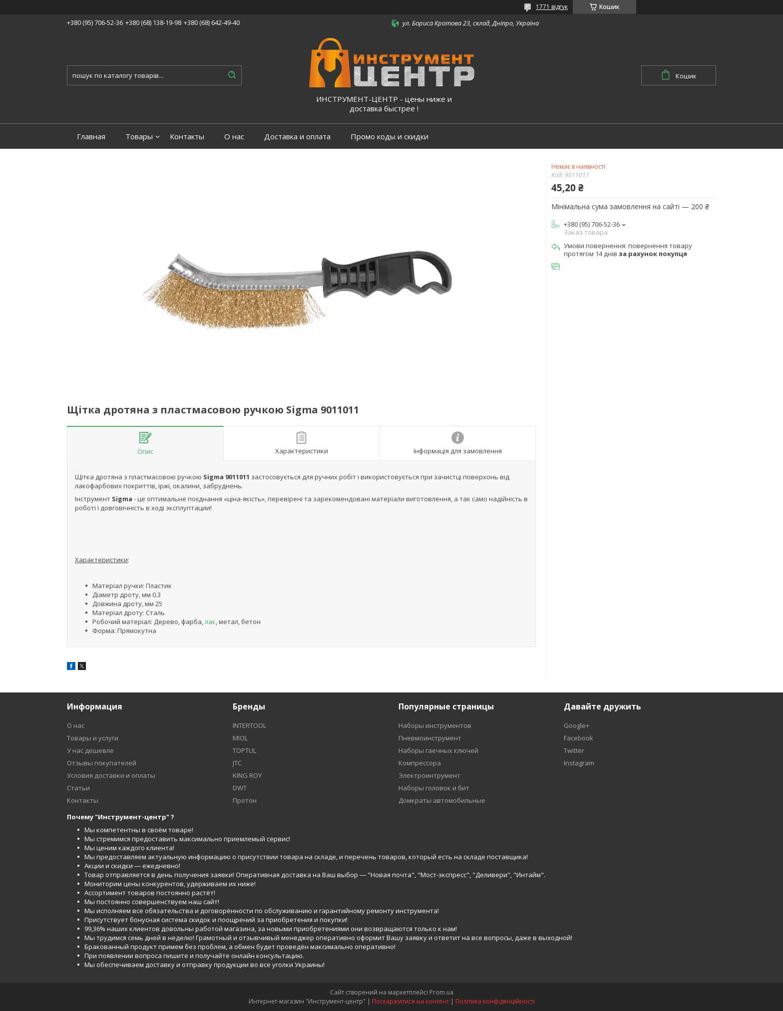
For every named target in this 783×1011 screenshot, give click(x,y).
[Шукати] (232, 75)
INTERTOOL (249, 725)
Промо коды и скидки (389, 136)
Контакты (187, 136)
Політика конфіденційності (495, 1001)
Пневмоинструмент (429, 737)
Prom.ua (441, 992)
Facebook (578, 737)
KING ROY (247, 775)
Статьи (78, 787)
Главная (91, 136)
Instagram (579, 762)
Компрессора (419, 762)
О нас (234, 136)
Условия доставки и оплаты (111, 775)
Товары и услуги (92, 737)
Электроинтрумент (429, 775)
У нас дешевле (90, 750)
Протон (245, 800)
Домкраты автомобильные (441, 800)
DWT (240, 787)
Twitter (574, 750)
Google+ (576, 725)
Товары (139, 136)
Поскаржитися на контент (410, 1001)
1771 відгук (552, 6)
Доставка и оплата (297, 136)
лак (210, 621)
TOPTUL (244, 750)
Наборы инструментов (434, 725)
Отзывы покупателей (101, 762)
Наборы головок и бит (433, 787)
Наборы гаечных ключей (438, 750)
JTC (237, 762)
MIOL (240, 737)
